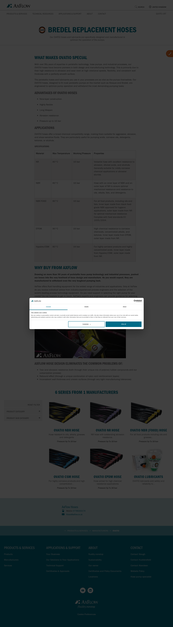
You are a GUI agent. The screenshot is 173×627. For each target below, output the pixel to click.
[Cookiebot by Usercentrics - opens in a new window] (131, 301)
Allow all (123, 324)
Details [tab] (86, 307)
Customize (86, 324)
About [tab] (124, 307)
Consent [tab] (48, 307)
